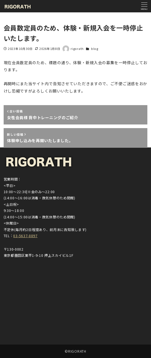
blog (94, 49)
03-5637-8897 (25, 235)
